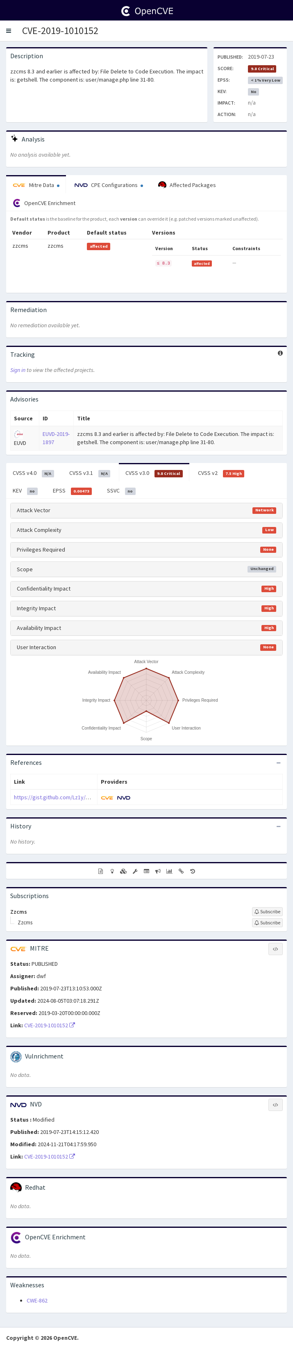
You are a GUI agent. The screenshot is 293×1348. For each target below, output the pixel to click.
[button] (8, 31)
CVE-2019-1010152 (60, 30)
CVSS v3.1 (90, 473)
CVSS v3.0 (154, 473)
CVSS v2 (221, 473)
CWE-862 (37, 1300)
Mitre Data (36, 185)
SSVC (121, 491)
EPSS (72, 491)
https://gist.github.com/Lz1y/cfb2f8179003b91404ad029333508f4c (95, 797)
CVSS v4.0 (33, 473)
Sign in (17, 370)
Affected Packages (187, 185)
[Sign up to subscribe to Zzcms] (267, 911)
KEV (25, 491)
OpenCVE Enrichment (44, 203)
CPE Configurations (109, 185)
